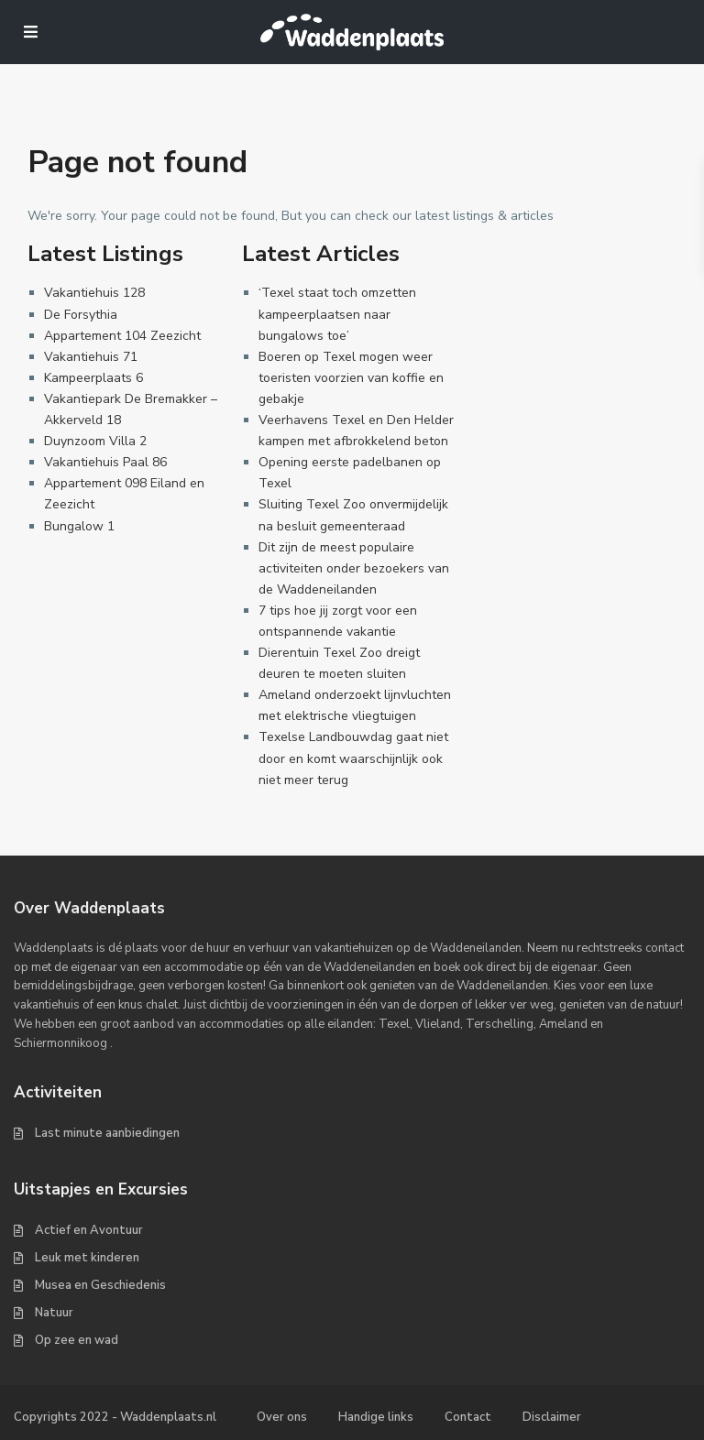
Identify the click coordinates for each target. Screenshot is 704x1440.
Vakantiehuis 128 (94, 292)
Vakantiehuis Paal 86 (105, 462)
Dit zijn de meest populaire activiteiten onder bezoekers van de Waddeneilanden (353, 568)
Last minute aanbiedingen (107, 1133)
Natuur (54, 1312)
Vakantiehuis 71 (91, 356)
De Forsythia (80, 314)
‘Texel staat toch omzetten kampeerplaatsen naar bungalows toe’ (337, 314)
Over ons (282, 1417)
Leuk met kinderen (87, 1257)
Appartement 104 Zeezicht (122, 335)
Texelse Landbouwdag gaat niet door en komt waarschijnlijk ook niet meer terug (353, 758)
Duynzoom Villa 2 (95, 441)
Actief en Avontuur (89, 1230)
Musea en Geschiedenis (100, 1285)
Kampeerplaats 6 (93, 378)
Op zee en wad (76, 1340)
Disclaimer (551, 1417)
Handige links (375, 1417)
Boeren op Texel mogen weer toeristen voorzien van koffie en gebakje (351, 378)
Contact (468, 1417)
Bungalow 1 (79, 526)
